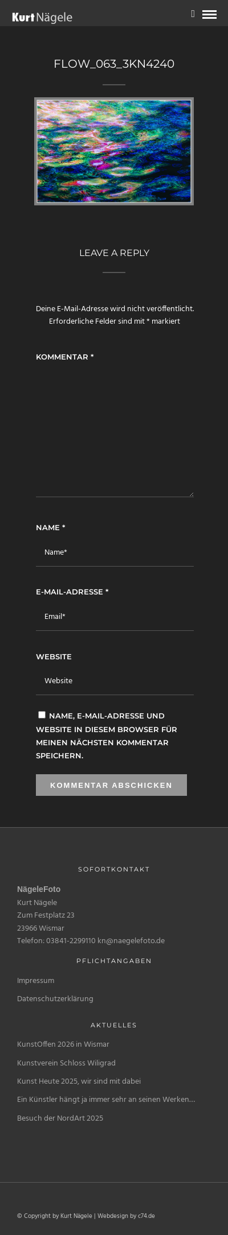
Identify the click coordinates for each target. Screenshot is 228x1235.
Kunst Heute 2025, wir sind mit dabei (79, 1081)
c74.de (146, 1216)
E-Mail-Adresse (72, 591)
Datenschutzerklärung (55, 999)
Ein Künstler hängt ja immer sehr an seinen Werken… (106, 1099)
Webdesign (112, 1216)
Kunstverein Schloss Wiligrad (66, 1063)
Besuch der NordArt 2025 (60, 1118)
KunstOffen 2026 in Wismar (63, 1044)
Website (54, 656)
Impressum (35, 981)
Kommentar (64, 356)
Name (50, 527)
